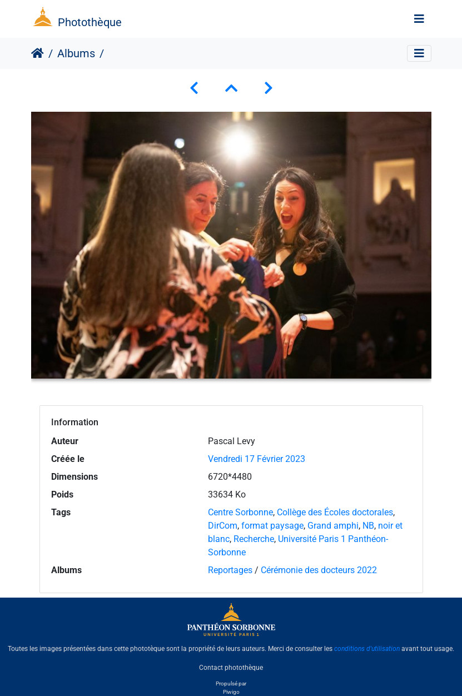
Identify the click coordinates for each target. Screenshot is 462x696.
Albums (76, 53)
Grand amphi (333, 525)
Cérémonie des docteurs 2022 (319, 570)
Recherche (254, 539)
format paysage (272, 525)
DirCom (222, 525)
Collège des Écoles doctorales (335, 512)
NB (368, 525)
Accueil (37, 53)
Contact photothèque (231, 668)
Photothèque (90, 22)
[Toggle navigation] (419, 19)
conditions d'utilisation (367, 649)
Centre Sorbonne (240, 512)
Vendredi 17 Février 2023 (256, 459)
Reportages (230, 570)
